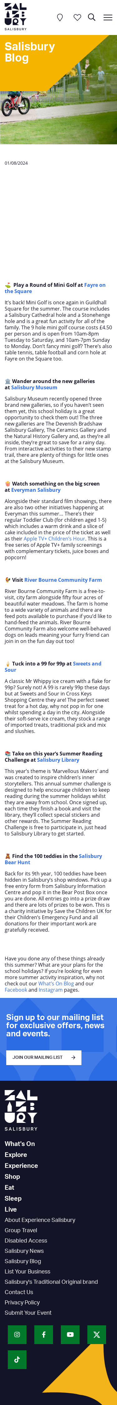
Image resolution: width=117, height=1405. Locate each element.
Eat (9, 1188)
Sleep (13, 1199)
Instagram (51, 989)
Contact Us (19, 1292)
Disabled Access (26, 1241)
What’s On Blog (56, 983)
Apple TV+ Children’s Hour (54, 538)
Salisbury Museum (34, 387)
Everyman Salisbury (36, 489)
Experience (21, 1166)
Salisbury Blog (23, 1261)
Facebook (16, 989)
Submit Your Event (28, 1313)
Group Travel (21, 1230)
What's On (20, 1144)
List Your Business (27, 1272)
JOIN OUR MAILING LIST (37, 1057)
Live (11, 1210)
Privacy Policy (22, 1303)
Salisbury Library (58, 759)
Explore (16, 1155)
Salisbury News (24, 1251)
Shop (12, 1177)
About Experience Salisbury (40, 1220)
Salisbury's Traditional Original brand (51, 1282)
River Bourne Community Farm (63, 579)
